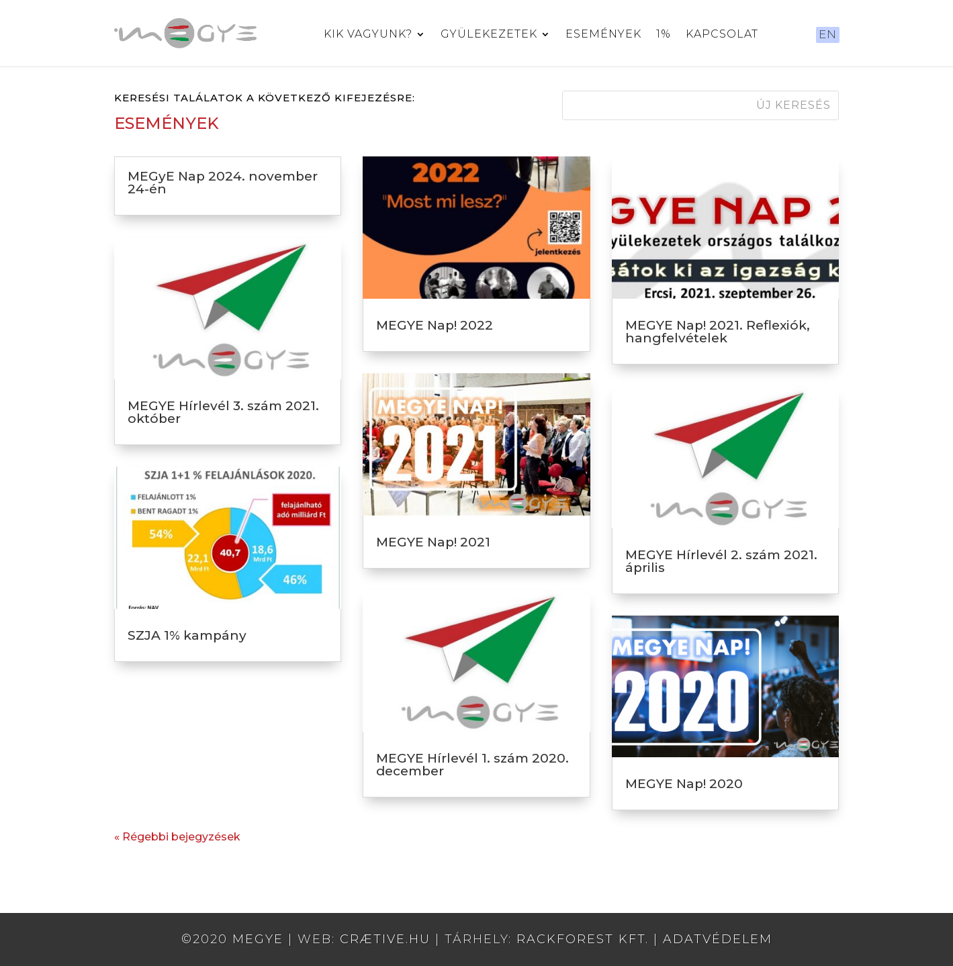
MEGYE (257, 939)
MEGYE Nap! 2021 (433, 542)
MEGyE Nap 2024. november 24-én (223, 182)
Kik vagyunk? (368, 35)
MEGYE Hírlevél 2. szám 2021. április (721, 561)
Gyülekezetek (489, 35)
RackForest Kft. (582, 939)
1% (663, 35)
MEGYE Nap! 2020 (684, 783)
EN (828, 34)
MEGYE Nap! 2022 (434, 325)
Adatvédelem (717, 939)
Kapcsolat (722, 35)
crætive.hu (385, 939)
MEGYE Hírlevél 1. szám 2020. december (472, 765)
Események (603, 35)
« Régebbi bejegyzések (177, 836)
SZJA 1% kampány (187, 635)
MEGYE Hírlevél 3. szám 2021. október (223, 412)
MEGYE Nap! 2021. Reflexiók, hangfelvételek (717, 332)
